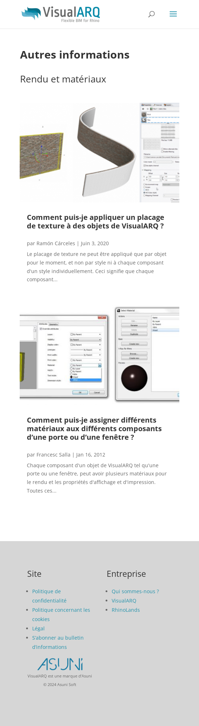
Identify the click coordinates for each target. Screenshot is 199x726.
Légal (38, 628)
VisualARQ (124, 600)
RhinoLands (126, 609)
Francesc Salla (54, 454)
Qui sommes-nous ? (135, 591)
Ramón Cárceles (56, 243)
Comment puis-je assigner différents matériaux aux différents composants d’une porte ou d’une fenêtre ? (94, 428)
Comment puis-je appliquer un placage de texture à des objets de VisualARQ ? (95, 221)
